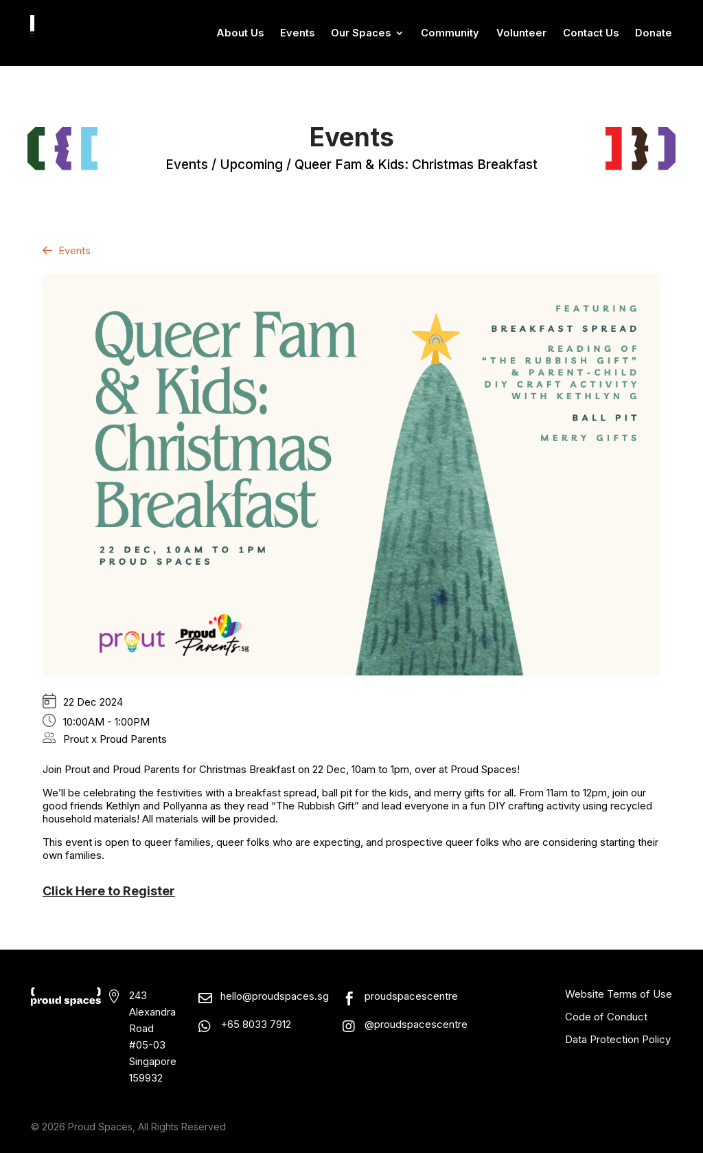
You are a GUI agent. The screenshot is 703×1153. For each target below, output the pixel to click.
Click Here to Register (109, 891)
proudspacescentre (411, 996)
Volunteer (521, 33)
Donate (653, 33)
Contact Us (591, 33)
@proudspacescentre (416, 1024)
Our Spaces (361, 33)
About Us (240, 33)
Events (297, 33)
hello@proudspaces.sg (274, 996)
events (186, 164)
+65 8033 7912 (255, 1024)
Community (450, 33)
